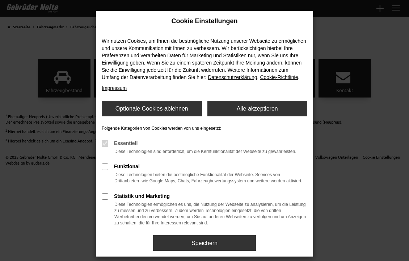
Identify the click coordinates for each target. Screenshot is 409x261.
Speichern (204, 243)
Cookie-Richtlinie (279, 77)
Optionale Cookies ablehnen (151, 108)
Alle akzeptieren (257, 108)
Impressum (114, 88)
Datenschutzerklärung (232, 77)
